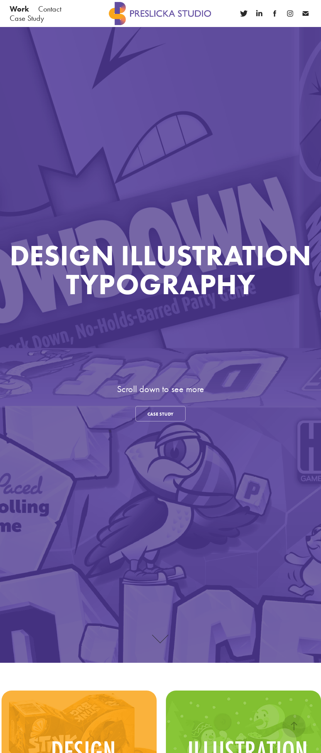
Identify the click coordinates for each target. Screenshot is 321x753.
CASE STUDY (160, 414)
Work (19, 8)
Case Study (27, 18)
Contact (49, 8)
